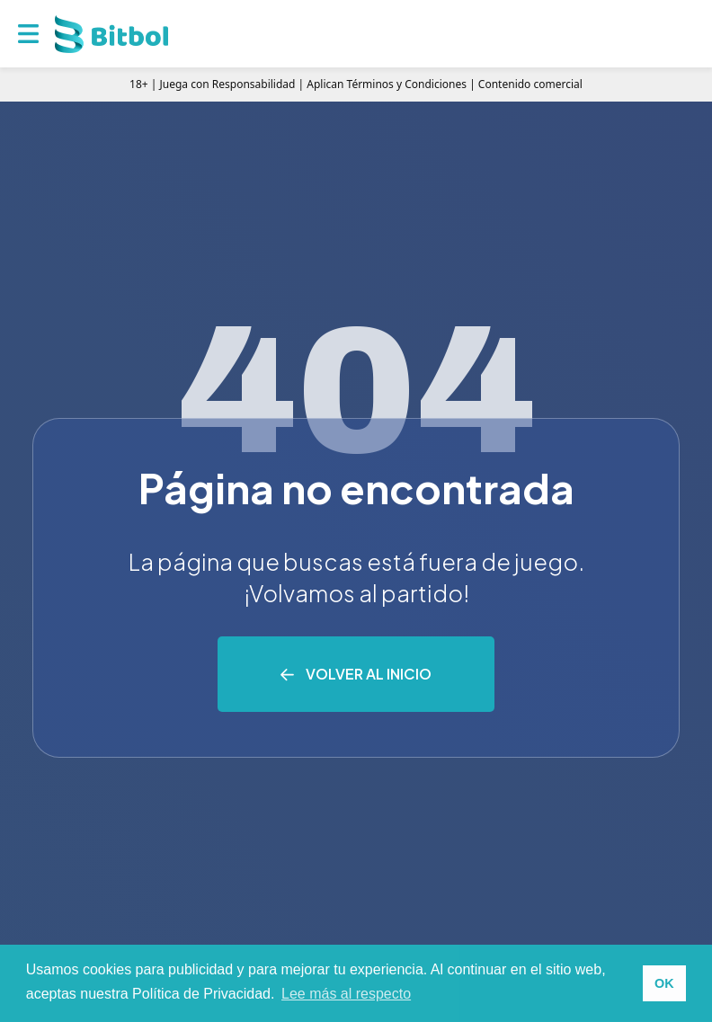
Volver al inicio (369, 673)
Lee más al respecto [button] (346, 993)
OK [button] (664, 983)
